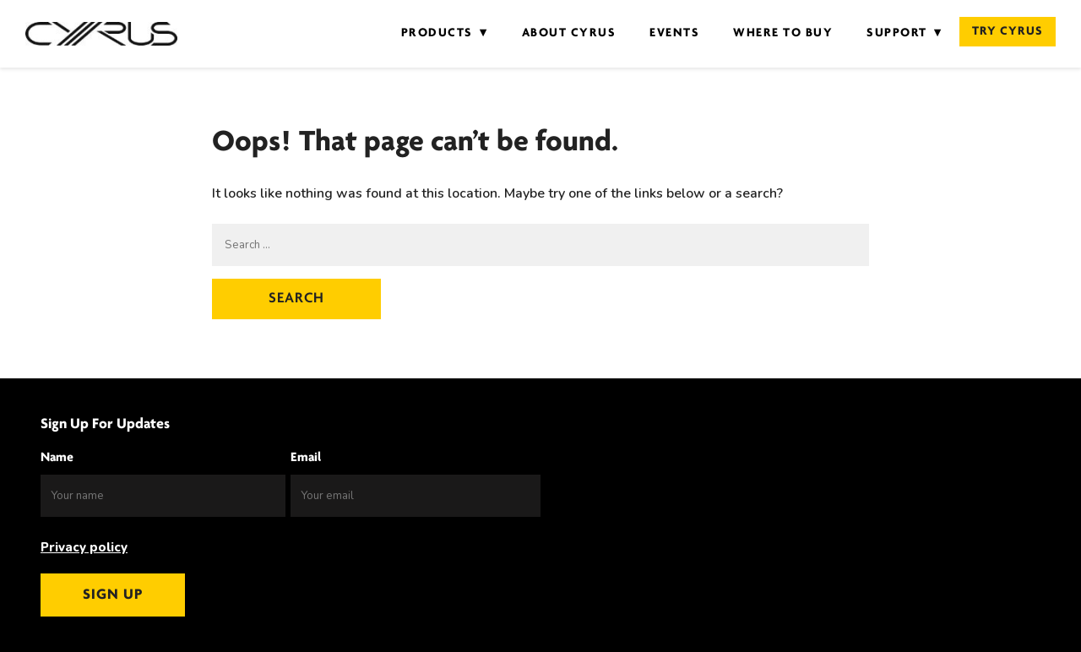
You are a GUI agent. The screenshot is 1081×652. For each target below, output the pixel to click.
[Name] (163, 496)
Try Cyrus (1007, 31)
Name (57, 458)
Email (306, 458)
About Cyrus (569, 33)
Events (674, 33)
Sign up (113, 595)
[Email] (415, 496)
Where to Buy (783, 33)
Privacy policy (84, 547)
